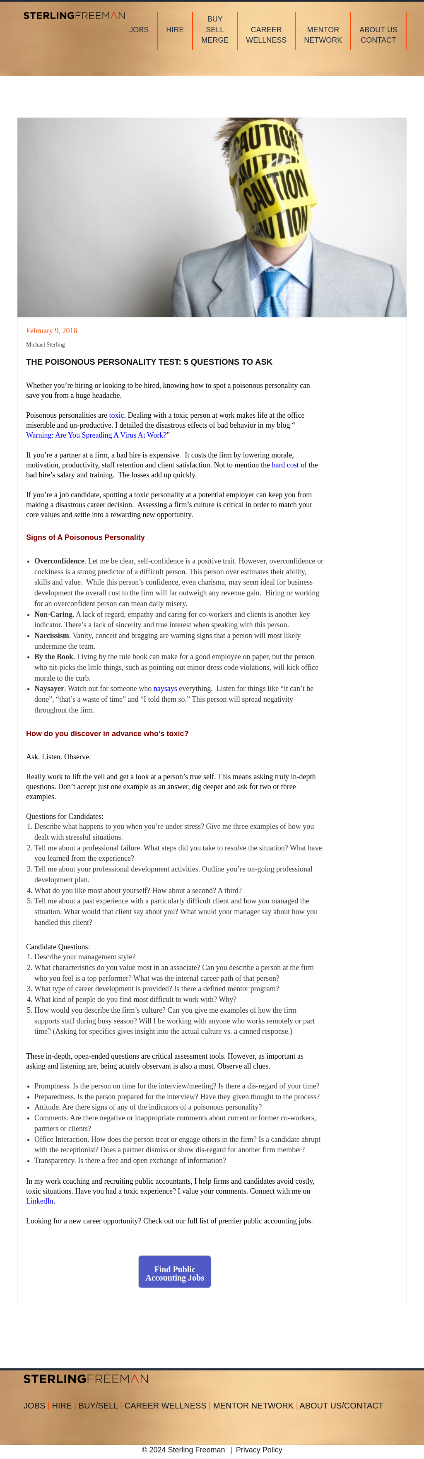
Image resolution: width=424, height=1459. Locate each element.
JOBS (38, 1405)
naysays (165, 688)
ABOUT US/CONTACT (341, 1405)
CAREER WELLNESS (169, 1405)
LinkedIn (39, 1201)
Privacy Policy (259, 1450)
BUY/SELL (102, 1405)
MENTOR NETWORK (255, 1405)
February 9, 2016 (51, 331)
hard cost (285, 465)
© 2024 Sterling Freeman (183, 1450)
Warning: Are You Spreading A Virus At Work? (96, 435)
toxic (116, 415)
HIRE (65, 1405)
